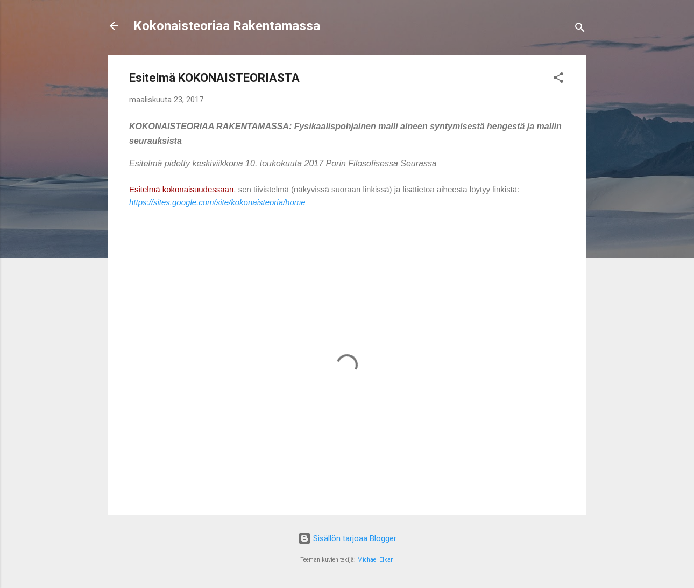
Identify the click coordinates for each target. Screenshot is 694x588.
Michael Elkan (375, 559)
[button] (558, 79)
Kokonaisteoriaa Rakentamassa (226, 25)
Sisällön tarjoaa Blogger (347, 538)
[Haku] (579, 29)
